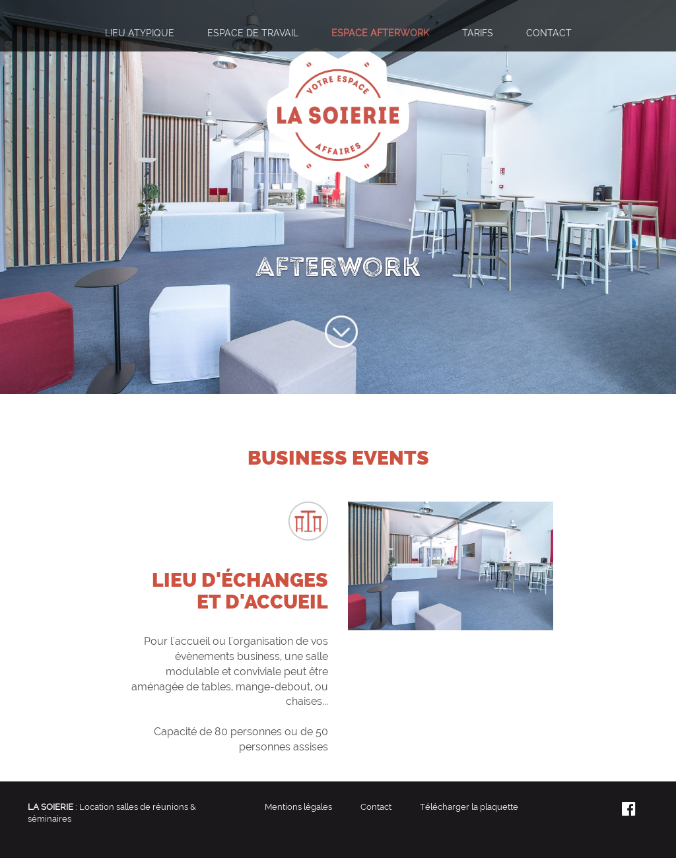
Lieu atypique (139, 32)
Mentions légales (298, 807)
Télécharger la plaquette (469, 807)
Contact (549, 32)
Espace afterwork (380, 32)
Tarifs (477, 32)
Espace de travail (252, 32)
